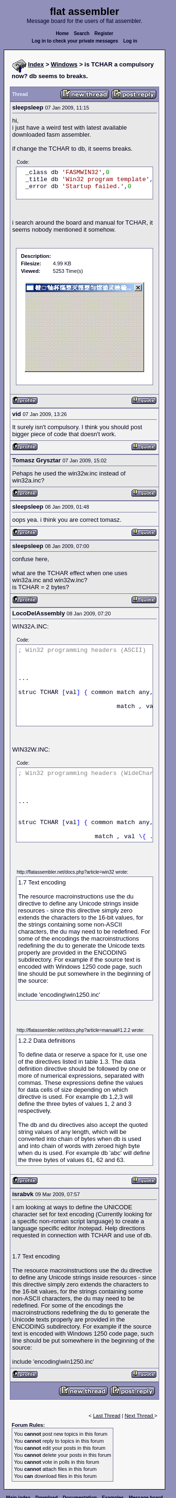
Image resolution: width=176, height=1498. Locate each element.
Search (81, 33)
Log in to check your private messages (75, 41)
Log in (130, 41)
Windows (64, 64)
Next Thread (139, 1415)
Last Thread (107, 1415)
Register (104, 33)
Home (62, 33)
